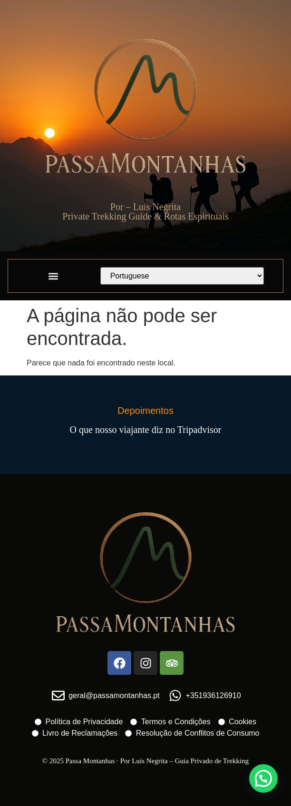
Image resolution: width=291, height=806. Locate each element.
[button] (53, 276)
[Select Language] (182, 276)
